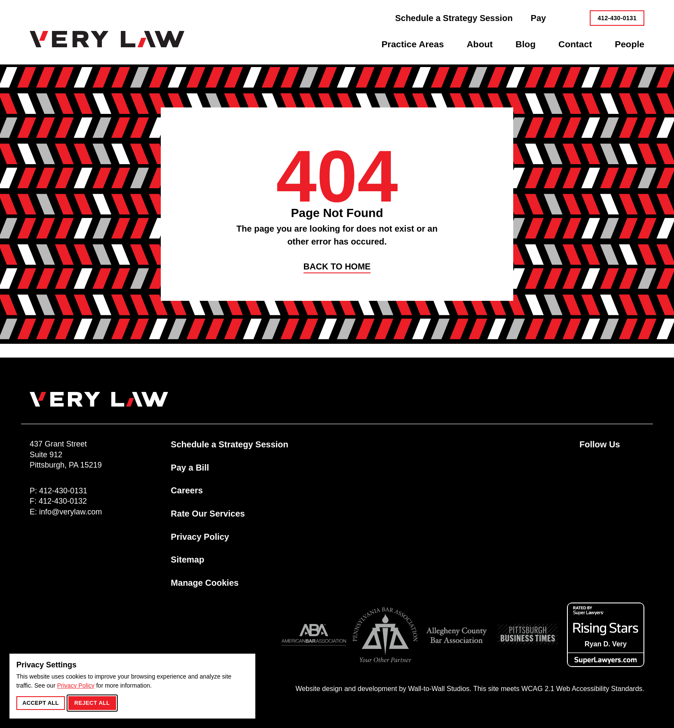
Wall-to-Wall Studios (438, 688)
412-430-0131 (617, 18)
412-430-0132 (63, 501)
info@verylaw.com (70, 512)
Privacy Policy (76, 685)
